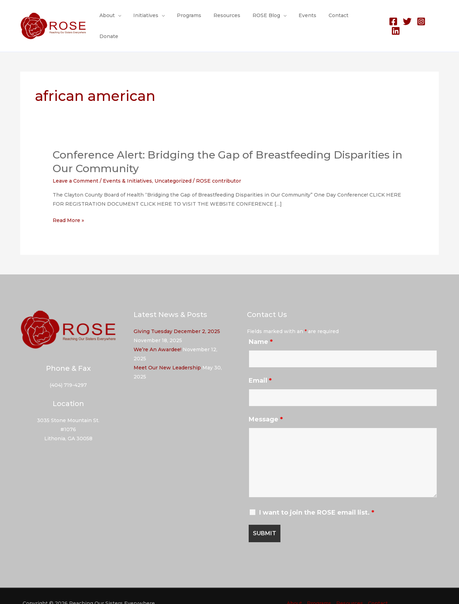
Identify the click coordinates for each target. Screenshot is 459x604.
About (121, 19)
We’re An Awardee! (157, 335)
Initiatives (157, 19)
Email (260, 366)
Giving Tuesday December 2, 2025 (177, 317)
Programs (198, 19)
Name (261, 327)
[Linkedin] (434, 19)
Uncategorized (173, 166)
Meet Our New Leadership (167, 353)
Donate (367, 19)
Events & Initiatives (127, 166)
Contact (338, 19)
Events (309, 19)
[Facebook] (392, 19)
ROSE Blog (270, 19)
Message (266, 405)
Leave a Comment (75, 166)
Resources (233, 19)
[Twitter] (406, 19)
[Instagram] (420, 19)
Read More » (68, 206)
